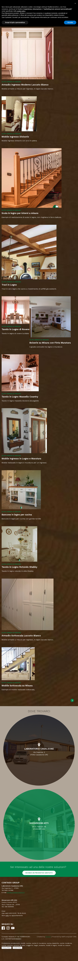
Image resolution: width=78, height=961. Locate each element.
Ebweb (48, 936)
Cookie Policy (17, 947)
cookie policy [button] (21, 11)
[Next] (72, 700)
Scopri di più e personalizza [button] (15, 22)
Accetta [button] (70, 22)
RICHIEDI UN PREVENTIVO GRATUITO (39, 873)
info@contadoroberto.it (16, 892)
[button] (75, 3)
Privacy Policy (6, 947)
